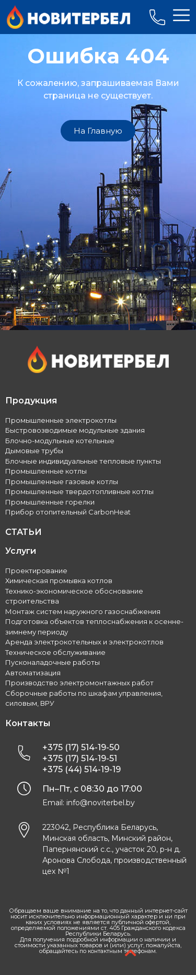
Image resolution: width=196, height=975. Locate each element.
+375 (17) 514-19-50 (81, 747)
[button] (98, 130)
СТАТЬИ (23, 532)
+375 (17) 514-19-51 (79, 758)
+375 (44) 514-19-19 (81, 769)
